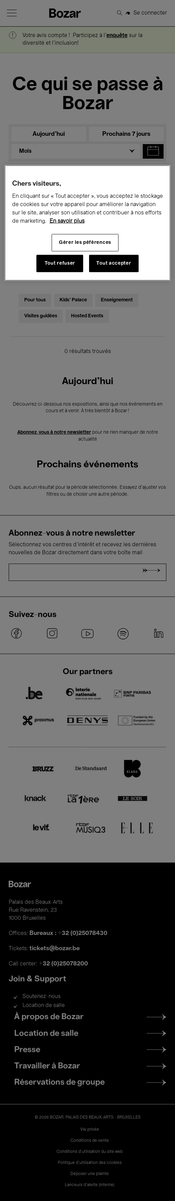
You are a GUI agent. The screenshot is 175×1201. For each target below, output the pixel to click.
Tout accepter (113, 263)
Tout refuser (60, 263)
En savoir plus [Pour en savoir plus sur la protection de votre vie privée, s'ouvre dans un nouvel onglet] (67, 221)
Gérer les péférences (85, 242)
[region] (88, 223)
